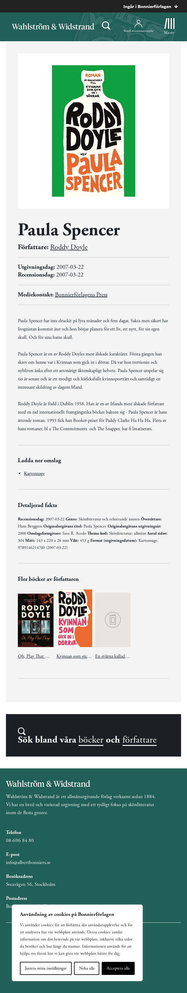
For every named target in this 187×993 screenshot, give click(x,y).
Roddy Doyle (69, 247)
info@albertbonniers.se (28, 862)
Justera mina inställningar (46, 968)
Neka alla (87, 968)
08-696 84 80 (20, 840)
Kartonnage (34, 474)
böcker (90, 740)
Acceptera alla (118, 968)
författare (139, 740)
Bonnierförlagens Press (81, 294)
